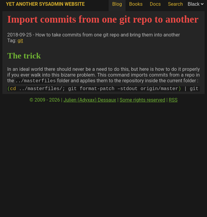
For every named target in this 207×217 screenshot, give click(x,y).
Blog (117, 4)
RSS (173, 102)
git (20, 40)
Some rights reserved (142, 102)
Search (175, 4)
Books (136, 4)
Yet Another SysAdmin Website (45, 4)
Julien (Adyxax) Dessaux (89, 102)
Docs (155, 4)
